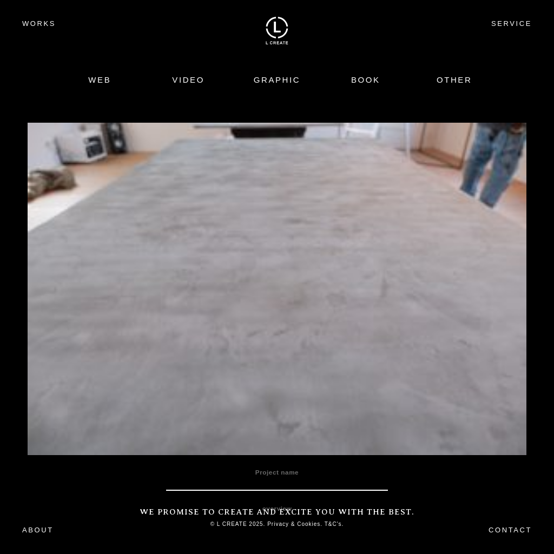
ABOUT (38, 530)
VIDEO (188, 79)
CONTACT (510, 530)
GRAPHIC (277, 79)
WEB (99, 79)
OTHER (454, 79)
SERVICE (511, 23)
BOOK (365, 79)
